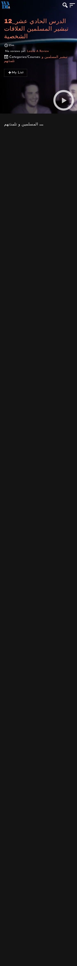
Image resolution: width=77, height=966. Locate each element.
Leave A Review (38, 51)
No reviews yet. (27, 51)
